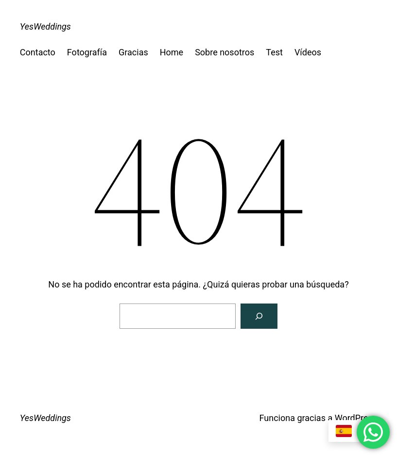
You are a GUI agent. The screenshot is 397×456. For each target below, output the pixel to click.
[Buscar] (259, 316)
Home (171, 52)
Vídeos (307, 52)
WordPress (356, 418)
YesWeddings (45, 26)
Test (274, 52)
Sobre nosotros (224, 52)
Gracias (133, 52)
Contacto (37, 52)
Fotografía (87, 52)
